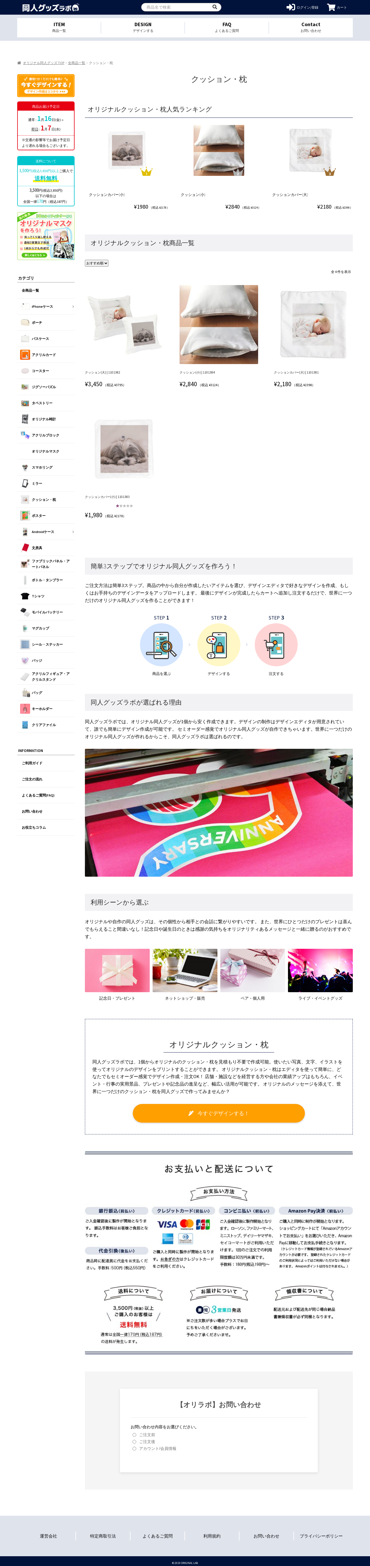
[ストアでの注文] (98, 262)
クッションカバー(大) (291, 194)
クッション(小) (193, 194)
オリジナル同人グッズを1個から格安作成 (51, 7)
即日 (35, 129)
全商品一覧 (76, 63)
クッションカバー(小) (108, 194)
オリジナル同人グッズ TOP (43, 63)
